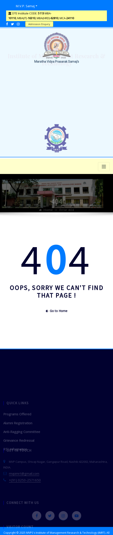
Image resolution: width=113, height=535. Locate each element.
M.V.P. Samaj (23, 5)
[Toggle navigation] (104, 165)
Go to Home (56, 309)
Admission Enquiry (38, 22)
